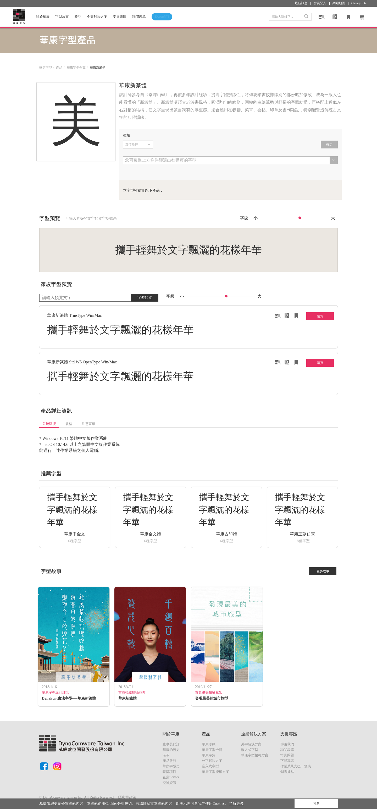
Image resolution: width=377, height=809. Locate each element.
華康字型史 (171, 766)
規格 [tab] (68, 424)
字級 (244, 218)
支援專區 (119, 17)
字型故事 (62, 17)
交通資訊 (169, 783)
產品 (77, 17)
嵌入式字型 (210, 766)
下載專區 (287, 761)
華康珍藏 (208, 744)
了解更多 (236, 804)
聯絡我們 (287, 744)
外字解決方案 (212, 761)
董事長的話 (171, 744)
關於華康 (42, 17)
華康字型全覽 (76, 67)
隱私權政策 (127, 797)
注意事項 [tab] (88, 424)
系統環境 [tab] (49, 424)
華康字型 (45, 67)
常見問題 (287, 755)
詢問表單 (287, 750)
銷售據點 (287, 772)
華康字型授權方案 (215, 772)
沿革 (166, 755)
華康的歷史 (171, 750)
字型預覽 (144, 298)
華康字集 (208, 755)
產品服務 (169, 761)
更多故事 (323, 571)
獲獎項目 (169, 772)
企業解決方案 (97, 17)
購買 (320, 316)
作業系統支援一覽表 (295, 766)
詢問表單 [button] (139, 17)
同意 (316, 804)
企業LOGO (171, 777)
